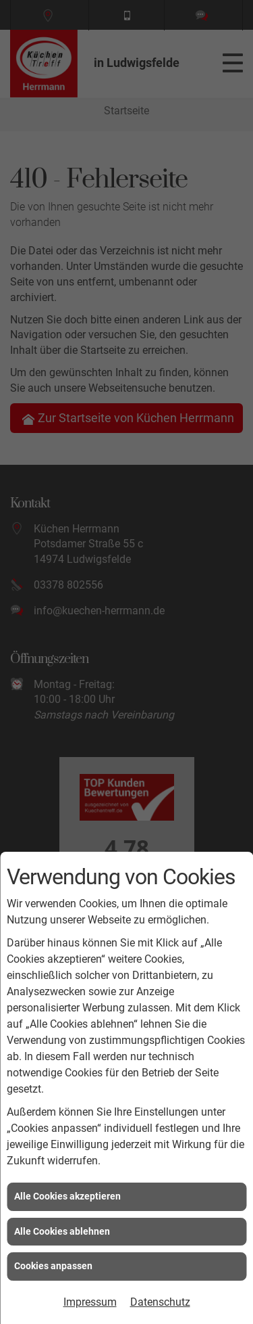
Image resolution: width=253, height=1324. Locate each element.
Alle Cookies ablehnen (62, 1231)
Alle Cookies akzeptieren (67, 1196)
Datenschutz (160, 1302)
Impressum (90, 1302)
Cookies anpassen (53, 1265)
